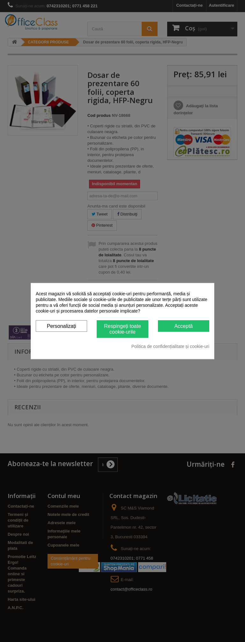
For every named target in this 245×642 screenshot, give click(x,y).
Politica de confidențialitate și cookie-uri (170, 346)
